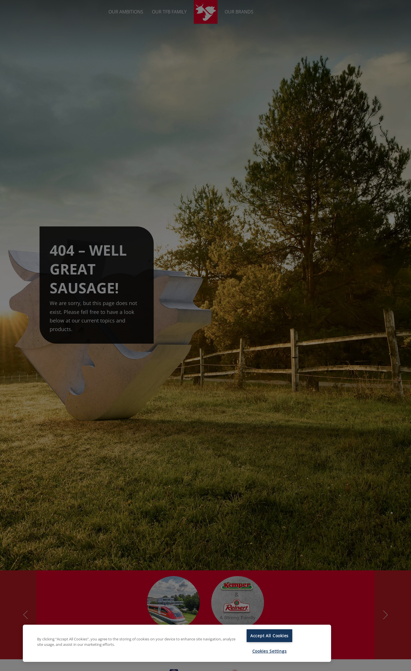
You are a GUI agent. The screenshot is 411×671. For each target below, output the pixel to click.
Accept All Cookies (269, 635)
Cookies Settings (269, 651)
